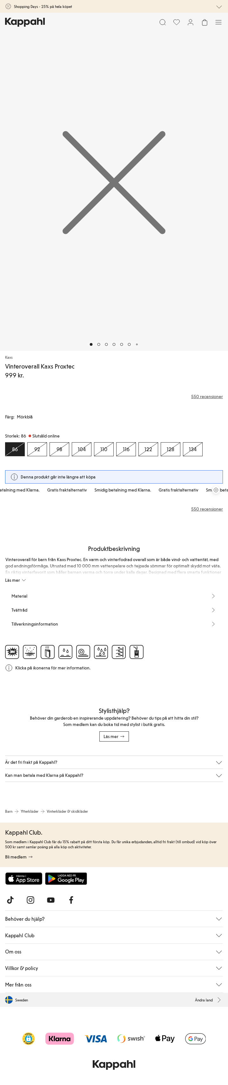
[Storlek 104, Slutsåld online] (81, 449)
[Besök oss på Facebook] (71, 900)
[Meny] (218, 22)
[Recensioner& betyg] (114, 396)
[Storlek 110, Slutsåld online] (104, 449)
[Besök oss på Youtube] (51, 900)
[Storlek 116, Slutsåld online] (126, 449)
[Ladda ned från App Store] (24, 878)
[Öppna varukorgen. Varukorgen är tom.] (204, 22)
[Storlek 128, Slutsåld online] (170, 449)
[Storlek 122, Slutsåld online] (148, 449)
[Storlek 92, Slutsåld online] (37, 449)
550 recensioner (207, 509)
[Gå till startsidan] (25, 22)
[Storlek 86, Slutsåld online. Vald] (15, 449)
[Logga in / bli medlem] (191, 22)
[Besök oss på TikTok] (10, 900)
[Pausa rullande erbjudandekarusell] (216, 490)
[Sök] (163, 22)
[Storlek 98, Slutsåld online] (59, 449)
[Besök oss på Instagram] (30, 900)
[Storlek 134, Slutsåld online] (193, 449)
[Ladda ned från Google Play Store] (66, 878)
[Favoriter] (177, 22)
